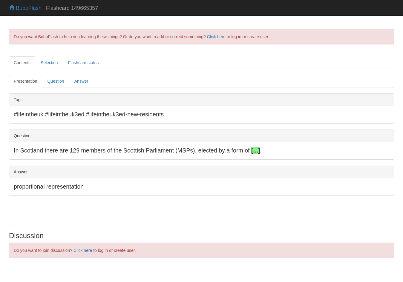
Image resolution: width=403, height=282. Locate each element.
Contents (22, 62)
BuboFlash (25, 8)
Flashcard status (83, 62)
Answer (81, 81)
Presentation (25, 81)
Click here (216, 36)
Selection (49, 62)
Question (55, 81)
